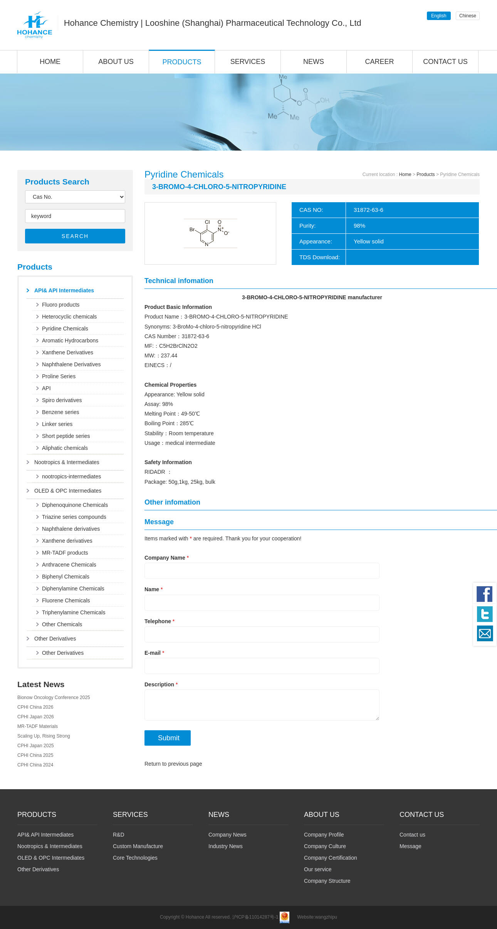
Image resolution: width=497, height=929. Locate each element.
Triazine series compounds (74, 517)
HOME (50, 61)
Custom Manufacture (138, 846)
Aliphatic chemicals (65, 448)
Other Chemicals (62, 624)
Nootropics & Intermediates (66, 462)
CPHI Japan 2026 (35, 716)
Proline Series (59, 376)
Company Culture (325, 846)
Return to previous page (173, 764)
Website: (306, 917)
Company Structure (327, 881)
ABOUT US (116, 61)
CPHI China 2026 (35, 707)
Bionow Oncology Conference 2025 (53, 697)
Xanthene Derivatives (67, 352)
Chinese (467, 15)
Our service (318, 869)
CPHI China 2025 (35, 755)
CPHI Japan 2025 (35, 745)
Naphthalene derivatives (71, 529)
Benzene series (60, 412)
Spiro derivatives (62, 400)
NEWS (313, 61)
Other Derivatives (55, 639)
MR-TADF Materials (37, 726)
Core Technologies (135, 858)
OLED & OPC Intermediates (67, 491)
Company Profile (324, 835)
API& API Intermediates (64, 290)
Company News (227, 835)
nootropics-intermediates (71, 476)
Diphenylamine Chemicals (73, 588)
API (46, 388)
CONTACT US (445, 61)
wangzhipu (326, 917)
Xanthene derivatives (67, 541)
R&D (118, 835)
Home (405, 174)
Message (410, 846)
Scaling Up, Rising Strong (43, 736)
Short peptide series (66, 436)
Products (425, 174)
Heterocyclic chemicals (69, 317)
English (438, 15)
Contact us (412, 835)
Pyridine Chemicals (65, 328)
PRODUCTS (181, 62)
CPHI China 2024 (35, 765)
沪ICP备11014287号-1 (255, 917)
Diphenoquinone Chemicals (75, 505)
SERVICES (247, 61)
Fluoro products (60, 305)
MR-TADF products (65, 553)
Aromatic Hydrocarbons (70, 340)
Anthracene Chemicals (69, 565)
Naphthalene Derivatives (71, 364)
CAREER (379, 61)
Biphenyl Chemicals (65, 576)
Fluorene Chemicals (66, 600)
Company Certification (330, 858)
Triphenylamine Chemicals (73, 612)
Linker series (57, 424)
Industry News (225, 846)
